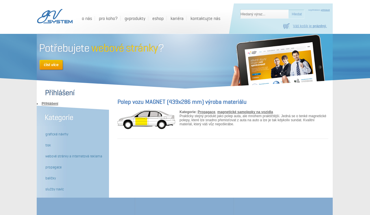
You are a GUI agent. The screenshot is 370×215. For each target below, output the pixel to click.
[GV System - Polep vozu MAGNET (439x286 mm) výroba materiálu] (54, 17)
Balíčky (50, 178)
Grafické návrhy (56, 134)
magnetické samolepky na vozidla (245, 112)
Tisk (48, 145)
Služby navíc (54, 189)
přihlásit (325, 10)
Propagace (206, 112)
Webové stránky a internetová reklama (73, 156)
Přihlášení (50, 104)
